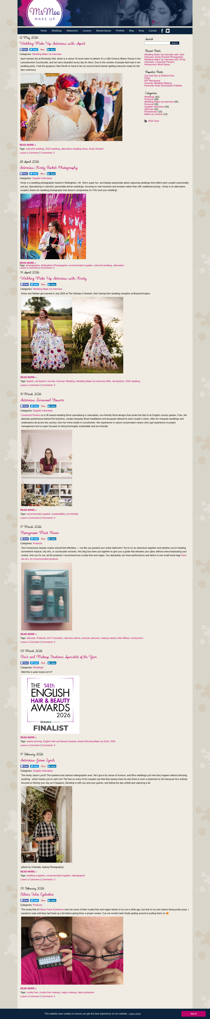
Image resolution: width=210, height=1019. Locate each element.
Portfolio (120, 30)
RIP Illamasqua (152, 80)
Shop (141, 30)
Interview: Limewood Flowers (159, 62)
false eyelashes (86, 992)
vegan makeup (69, 992)
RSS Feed (153, 121)
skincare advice (72, 638)
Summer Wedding (65, 381)
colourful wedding (35, 149)
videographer (78, 875)
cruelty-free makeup (50, 992)
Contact (153, 30)
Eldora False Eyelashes (51, 909)
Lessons (87, 30)
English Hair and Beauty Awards (59, 741)
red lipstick (40, 381)
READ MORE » (28, 145)
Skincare (148, 109)
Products (149, 99)
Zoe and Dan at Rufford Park (159, 75)
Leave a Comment (29, 153)
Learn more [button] (135, 1013)
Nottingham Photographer (54, 265)
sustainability (58, 514)
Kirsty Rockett (96, 149)
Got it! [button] (194, 1014)
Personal (149, 104)
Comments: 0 (48, 153)
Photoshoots (150, 111)
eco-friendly (72, 514)
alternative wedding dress (74, 149)
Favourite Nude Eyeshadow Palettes (163, 85)
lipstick (30, 381)
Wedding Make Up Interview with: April (164, 54)
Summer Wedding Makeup (158, 83)
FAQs (147, 78)
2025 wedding (52, 149)
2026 (113, 741)
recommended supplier (80, 265)
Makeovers (72, 30)
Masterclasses (103, 30)
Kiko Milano (124, 638)
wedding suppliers (36, 875)
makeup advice (108, 638)
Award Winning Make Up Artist (93, 741)
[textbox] (105, 222)
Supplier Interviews (154, 106)
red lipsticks (118, 381)
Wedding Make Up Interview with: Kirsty (165, 59)
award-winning (34, 741)
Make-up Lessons (153, 114)
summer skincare (90, 638)
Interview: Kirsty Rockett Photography (163, 57)
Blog (131, 30)
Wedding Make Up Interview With (93, 381)
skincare (31, 638)
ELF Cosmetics (55, 638)
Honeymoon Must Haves (157, 64)
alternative (118, 265)
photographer (33, 265)
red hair (51, 381)
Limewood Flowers (31, 415)
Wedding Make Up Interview (159, 102)
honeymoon (137, 638)
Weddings (57, 30)
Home (44, 30)
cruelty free (32, 992)
